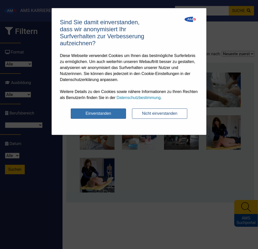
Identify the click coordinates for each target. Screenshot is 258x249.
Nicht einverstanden (159, 113)
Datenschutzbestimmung (138, 98)
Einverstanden (98, 113)
